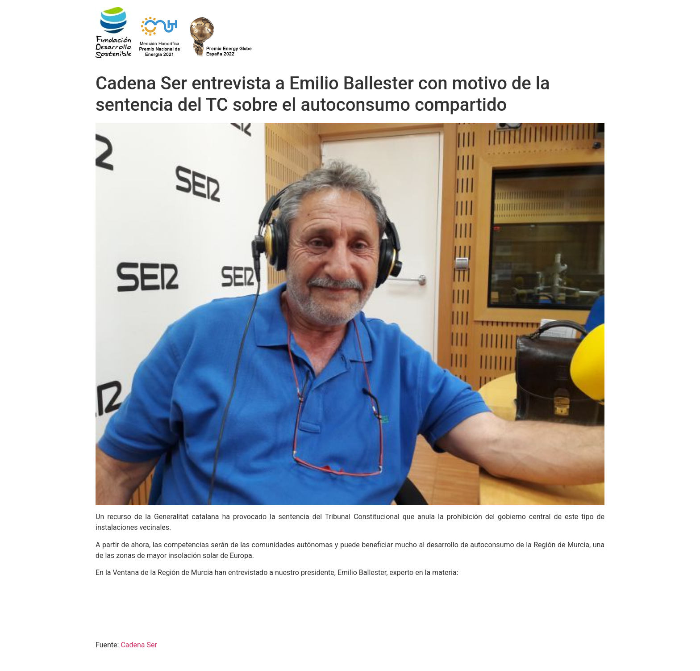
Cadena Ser (139, 645)
